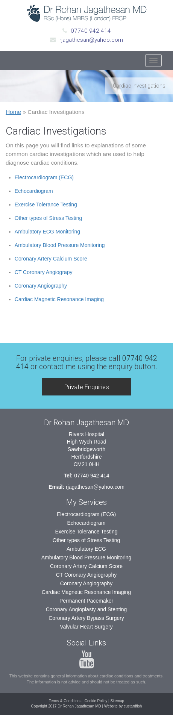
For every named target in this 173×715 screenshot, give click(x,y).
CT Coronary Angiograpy (44, 272)
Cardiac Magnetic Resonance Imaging (59, 299)
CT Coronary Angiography (86, 575)
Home (13, 112)
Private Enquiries (86, 387)
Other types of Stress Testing (48, 218)
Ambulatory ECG (86, 549)
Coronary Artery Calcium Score (51, 259)
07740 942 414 (91, 30)
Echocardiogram (34, 191)
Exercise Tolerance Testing (46, 204)
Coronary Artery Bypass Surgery (86, 618)
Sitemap (117, 701)
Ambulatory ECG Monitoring (47, 232)
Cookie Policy (96, 701)
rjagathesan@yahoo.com (91, 39)
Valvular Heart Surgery (86, 627)
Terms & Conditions (65, 701)
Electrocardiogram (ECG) (44, 177)
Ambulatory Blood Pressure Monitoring (60, 245)
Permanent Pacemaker (86, 601)
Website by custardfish (123, 706)
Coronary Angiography (41, 286)
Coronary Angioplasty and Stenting (86, 609)
